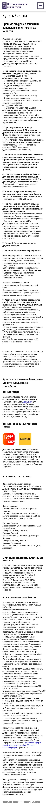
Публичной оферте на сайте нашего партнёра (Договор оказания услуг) (22, 745)
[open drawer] (40, 5)
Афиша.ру (27, 402)
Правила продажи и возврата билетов (21, 801)
